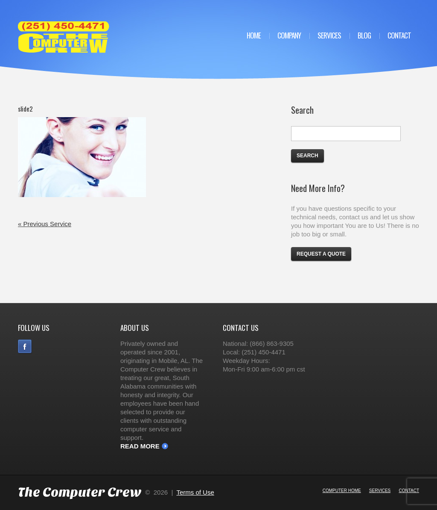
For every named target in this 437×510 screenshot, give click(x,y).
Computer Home (342, 490)
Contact (399, 35)
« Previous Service (44, 223)
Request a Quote (321, 254)
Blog (364, 35)
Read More (140, 446)
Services (329, 35)
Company (289, 35)
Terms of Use (195, 492)
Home (254, 35)
